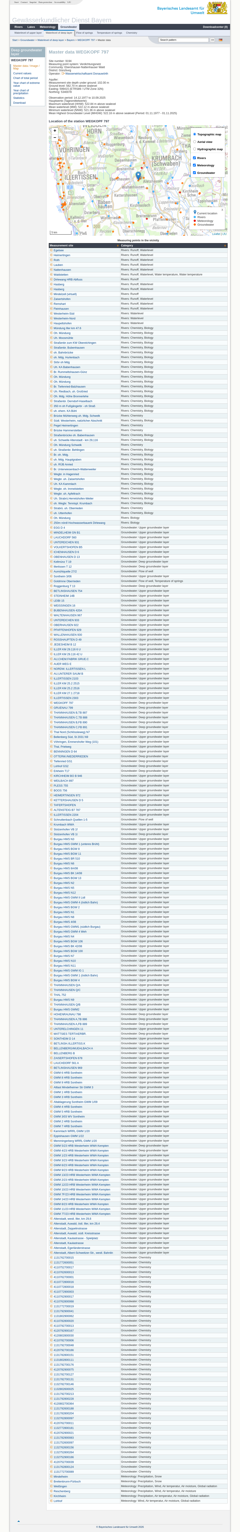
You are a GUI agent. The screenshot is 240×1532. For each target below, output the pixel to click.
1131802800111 (62, 1359)
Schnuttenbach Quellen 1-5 (68, 819)
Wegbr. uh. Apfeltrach (65, 493)
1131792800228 (62, 1398)
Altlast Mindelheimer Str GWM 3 (71, 1087)
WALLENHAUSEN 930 (66, 634)
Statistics (18, 98)
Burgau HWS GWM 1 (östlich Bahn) (74, 975)
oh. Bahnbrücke (61, 352)
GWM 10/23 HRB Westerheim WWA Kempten (80, 1189)
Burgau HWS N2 (62, 883)
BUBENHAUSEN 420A (66, 610)
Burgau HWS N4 (62, 936)
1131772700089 (62, 1471)
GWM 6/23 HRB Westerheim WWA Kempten (79, 1165)
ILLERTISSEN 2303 (64, 698)
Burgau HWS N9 (62, 999)
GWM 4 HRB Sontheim (66, 1106)
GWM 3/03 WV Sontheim (67, 1116)
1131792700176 (62, 1364)
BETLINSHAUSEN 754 (66, 591)
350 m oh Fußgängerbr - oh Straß (72, 406)
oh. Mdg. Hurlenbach (64, 357)
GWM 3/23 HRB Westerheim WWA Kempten (79, 1160)
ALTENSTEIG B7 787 (65, 810)
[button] (138, 175)
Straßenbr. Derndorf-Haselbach (71, 401)
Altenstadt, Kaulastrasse (67, 1243)
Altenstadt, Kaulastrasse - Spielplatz (74, 1238)
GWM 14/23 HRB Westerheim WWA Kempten (80, 1199)
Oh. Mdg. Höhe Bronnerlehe (69, 396)
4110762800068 (62, 1301)
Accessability (59, 2)
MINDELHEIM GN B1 (65, 532)
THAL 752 (58, 994)
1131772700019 (62, 1306)
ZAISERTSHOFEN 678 (66, 1058)
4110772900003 (62, 1291)
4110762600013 (62, 1272)
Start (16, 2)
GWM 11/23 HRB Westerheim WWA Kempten (80, 1209)
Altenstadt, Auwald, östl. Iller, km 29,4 (75, 1223)
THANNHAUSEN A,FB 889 (68, 1024)
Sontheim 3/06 (61, 576)
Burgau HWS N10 (63, 960)
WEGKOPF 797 (86, 40)
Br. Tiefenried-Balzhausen (67, 386)
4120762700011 (62, 1423)
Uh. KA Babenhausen (65, 367)
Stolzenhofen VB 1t (63, 834)
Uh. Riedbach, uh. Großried (69, 391)
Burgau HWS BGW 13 (65, 878)
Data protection (45, 2)
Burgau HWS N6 (62, 863)
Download (19, 102)
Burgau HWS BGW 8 (65, 848)
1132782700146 (62, 1384)
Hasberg (57, 284)
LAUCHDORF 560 (63, 537)
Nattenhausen (60, 269)
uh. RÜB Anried (61, 464)
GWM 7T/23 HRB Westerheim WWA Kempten (80, 1213)
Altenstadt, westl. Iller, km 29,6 (70, 1218)
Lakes (31, 27)
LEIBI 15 (57, 600)
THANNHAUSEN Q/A (65, 985)
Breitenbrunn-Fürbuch (65, 1481)
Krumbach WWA (62, 824)
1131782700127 (62, 1374)
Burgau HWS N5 (62, 887)
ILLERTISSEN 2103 (64, 678)
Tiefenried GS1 (61, 761)
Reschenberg (60, 1491)
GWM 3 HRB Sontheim (66, 1097)
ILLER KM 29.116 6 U (65, 649)
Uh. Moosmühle (61, 338)
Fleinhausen (59, 308)
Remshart (58, 303)
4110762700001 (62, 1277)
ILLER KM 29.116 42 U (66, 654)
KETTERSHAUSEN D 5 (66, 800)
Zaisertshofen (60, 299)
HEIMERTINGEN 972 (65, 795)
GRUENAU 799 (61, 707)
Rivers (19, 27)
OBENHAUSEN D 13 (65, 557)
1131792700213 (62, 1394)
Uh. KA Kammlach (63, 484)
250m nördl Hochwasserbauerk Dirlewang (77, 522)
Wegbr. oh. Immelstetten (67, 488)
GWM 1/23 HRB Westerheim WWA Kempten (79, 1155)
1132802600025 (62, 1389)
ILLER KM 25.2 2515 (64, 683)
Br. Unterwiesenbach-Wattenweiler (73, 469)
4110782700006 (62, 1340)
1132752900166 (62, 1457)
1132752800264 (62, 1452)
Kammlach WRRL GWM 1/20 (70, 1131)
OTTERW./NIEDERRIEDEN (69, 756)
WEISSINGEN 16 (62, 605)
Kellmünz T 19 (60, 561)
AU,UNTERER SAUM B (66, 673)
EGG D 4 (57, 527)
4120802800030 (62, 1335)
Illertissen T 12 (61, 566)
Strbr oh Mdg (60, 362)
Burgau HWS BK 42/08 (66, 946)
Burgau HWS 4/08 (63, 921)
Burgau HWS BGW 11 (65, 853)
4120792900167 (62, 1330)
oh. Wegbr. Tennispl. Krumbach (71, 503)
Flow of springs (84, 32)
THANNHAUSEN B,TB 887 (68, 712)
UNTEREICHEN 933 (64, 620)
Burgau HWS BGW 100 (66, 951)
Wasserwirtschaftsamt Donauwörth (86, 73)
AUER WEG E (60, 664)
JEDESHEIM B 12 (63, 644)
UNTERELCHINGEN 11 (66, 1029)
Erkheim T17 (59, 771)
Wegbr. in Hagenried (64, 474)
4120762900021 (62, 1432)
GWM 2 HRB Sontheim (66, 1121)
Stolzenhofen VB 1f (63, 829)
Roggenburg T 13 (62, 586)
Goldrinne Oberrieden (65, 581)
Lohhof (56, 1501)
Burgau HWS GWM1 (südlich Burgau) (75, 926)
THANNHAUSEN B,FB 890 (68, 722)
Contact (24, 2)
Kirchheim (58, 1496)
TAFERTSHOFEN (63, 805)
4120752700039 (62, 1462)
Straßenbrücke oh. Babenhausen (72, 435)
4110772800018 (62, 1286)
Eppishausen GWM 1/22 (67, 1136)
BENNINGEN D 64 (63, 751)
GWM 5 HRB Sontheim (66, 1111)
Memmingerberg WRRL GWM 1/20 (73, 1140)
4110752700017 (62, 1267)
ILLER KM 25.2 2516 (64, 688)
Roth (55, 260)
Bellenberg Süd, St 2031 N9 (69, 737)
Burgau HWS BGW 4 (65, 980)
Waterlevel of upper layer (28, 32)
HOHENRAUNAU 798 (65, 1014)
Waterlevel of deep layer (59, 32)
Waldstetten (59, 274)
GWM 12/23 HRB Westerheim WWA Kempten (80, 1184)
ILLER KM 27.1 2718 (64, 693)
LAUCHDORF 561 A (64, 1063)
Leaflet (216, 234)
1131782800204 (62, 1413)
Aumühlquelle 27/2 (63, 571)
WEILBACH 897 (62, 780)
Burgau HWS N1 (62, 912)
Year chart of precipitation (21, 92)
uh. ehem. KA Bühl (63, 411)
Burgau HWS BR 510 (65, 858)
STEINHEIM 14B (62, 595)
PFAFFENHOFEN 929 (65, 630)
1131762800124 (62, 1467)
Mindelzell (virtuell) (63, 294)
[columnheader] (84, 245)
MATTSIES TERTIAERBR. (68, 1033)
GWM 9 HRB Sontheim (66, 1082)
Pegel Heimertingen (64, 425)
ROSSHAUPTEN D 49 (65, 639)
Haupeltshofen (61, 323)
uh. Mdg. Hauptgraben (65, 459)
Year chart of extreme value (26, 84)
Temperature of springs (109, 32)
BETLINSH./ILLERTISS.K (67, 1043)
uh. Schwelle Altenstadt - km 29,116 (74, 440)
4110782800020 (62, 1321)
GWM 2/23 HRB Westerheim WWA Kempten (79, 1179)
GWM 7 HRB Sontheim (66, 1126)
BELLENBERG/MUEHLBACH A (71, 1048)
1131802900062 (62, 1316)
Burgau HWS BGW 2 (65, 907)
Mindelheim (59, 1476)
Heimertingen (60, 255)
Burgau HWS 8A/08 (64, 868)
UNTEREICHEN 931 (64, 542)
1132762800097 (62, 1418)
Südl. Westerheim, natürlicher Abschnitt (76, 420)
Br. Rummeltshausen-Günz (68, 372)
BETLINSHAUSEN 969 (66, 1067)
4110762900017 (62, 1296)
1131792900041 (62, 1311)
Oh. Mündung (60, 333)
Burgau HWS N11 (63, 965)
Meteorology (47, 27)
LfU (69, 2)
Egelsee (57, 250)
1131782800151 (62, 1355)
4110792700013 (62, 1325)
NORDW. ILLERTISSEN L (68, 668)
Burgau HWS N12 (63, 892)
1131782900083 (62, 1437)
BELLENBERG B (62, 1053)
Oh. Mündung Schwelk (66, 445)
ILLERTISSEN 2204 (64, 814)
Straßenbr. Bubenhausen (67, 347)
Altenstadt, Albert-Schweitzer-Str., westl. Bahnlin (81, 1252)
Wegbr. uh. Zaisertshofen (67, 479)
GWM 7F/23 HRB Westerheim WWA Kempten (80, 1194)
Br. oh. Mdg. (59, 454)
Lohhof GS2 (59, 766)
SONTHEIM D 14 (62, 1038)
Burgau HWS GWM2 (64, 1009)
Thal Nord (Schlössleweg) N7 (70, 732)
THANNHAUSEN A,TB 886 (68, 1019)
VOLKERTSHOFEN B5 (66, 547)
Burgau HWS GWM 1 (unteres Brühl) (74, 844)
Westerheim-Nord (62, 318)
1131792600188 (62, 1408)
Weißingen (58, 1486)
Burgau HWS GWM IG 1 (67, 970)
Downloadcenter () (215, 27)
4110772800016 (62, 1282)
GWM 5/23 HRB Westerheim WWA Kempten (79, 1145)
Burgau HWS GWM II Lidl (67, 897)
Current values (22, 73)
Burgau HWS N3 (62, 839)
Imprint (33, 2)
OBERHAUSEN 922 (64, 625)
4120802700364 (62, 1403)
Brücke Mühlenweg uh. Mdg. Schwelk (75, 415)
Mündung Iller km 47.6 (65, 328)
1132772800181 (62, 1428)
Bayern (71, 40)
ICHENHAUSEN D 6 (64, 552)
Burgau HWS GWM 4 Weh (68, 931)
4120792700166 (62, 1350)
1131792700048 (62, 1345)
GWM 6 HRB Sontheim (66, 1072)
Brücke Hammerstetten (66, 430)
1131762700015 (62, 1257)
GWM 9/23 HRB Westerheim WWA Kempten (79, 1170)
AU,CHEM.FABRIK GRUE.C (69, 659)
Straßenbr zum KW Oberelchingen (73, 342)
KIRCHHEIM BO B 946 (66, 776)
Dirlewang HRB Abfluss (66, 279)
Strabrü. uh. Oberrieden (66, 508)
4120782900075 (62, 1369)
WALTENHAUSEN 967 (66, 615)
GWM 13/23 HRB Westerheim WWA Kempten (80, 1175)
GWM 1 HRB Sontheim (66, 1092)
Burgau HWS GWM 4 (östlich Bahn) (74, 902)
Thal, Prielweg (60, 746)
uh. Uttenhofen (61, 513)
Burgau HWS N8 (62, 917)
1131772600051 (62, 1262)
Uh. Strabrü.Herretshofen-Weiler (71, 498)
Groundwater (68, 27)
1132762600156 (62, 1447)
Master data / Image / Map (26, 67)
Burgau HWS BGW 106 (66, 941)
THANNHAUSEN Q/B (65, 1004)
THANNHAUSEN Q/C (65, 990)
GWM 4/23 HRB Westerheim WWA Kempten (79, 1150)
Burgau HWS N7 (62, 956)
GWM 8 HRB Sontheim (66, 1077)
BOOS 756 (58, 790)
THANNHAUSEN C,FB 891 (68, 727)
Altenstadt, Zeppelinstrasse (68, 1228)
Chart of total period (25, 78)
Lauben (56, 265)
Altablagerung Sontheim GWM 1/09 (73, 1102)
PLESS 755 (59, 785)
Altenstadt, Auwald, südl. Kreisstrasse (75, 1233)
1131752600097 (62, 1442)
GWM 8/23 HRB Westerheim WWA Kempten (79, 1204)
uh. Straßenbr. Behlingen (67, 449)
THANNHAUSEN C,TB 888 (68, 717)
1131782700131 (62, 1379)
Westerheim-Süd (62, 313)
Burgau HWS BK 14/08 (66, 873)
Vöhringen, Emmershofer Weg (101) (74, 741)
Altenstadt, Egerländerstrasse (70, 1248)
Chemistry (131, 32)
